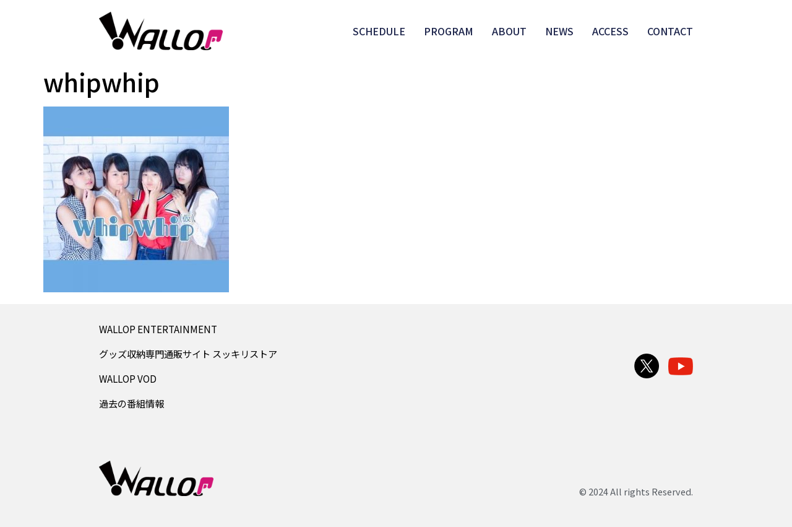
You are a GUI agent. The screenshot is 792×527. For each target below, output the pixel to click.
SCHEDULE (379, 31)
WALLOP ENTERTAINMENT (158, 329)
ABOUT (509, 31)
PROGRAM (448, 31)
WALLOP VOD (128, 378)
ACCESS (610, 31)
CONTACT (670, 31)
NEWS (559, 31)
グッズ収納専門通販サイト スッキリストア (188, 353)
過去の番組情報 (131, 403)
